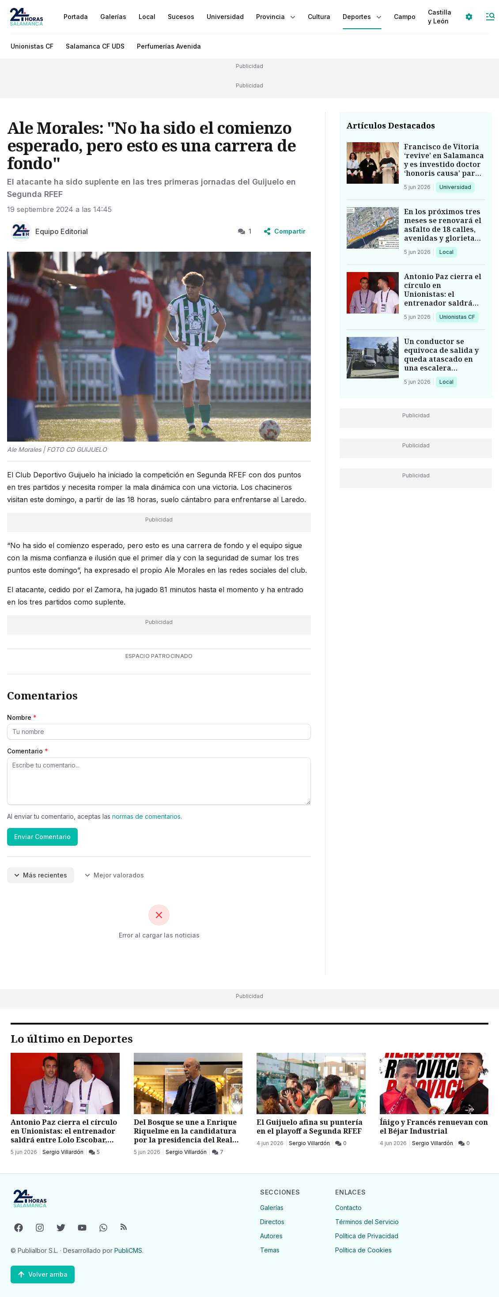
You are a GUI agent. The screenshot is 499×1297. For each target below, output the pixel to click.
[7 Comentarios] (217, 1152)
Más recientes (40, 875)
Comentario (27, 751)
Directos (272, 1221)
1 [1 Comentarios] (244, 231)
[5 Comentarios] (94, 1152)
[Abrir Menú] (490, 17)
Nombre (22, 717)
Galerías (113, 16)
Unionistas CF (32, 46)
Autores (271, 1236)
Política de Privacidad (366, 1236)
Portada (76, 16)
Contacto (348, 1207)
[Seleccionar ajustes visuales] (469, 17)
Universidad (455, 186)
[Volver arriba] (43, 1274)
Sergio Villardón (62, 1152)
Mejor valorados (114, 875)
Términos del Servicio (367, 1221)
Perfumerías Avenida (169, 46)
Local (448, 251)
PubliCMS (128, 1250)
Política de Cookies (363, 1250)
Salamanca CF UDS (95, 46)
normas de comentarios (146, 816)
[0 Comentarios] (341, 1143)
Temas (270, 1250)
